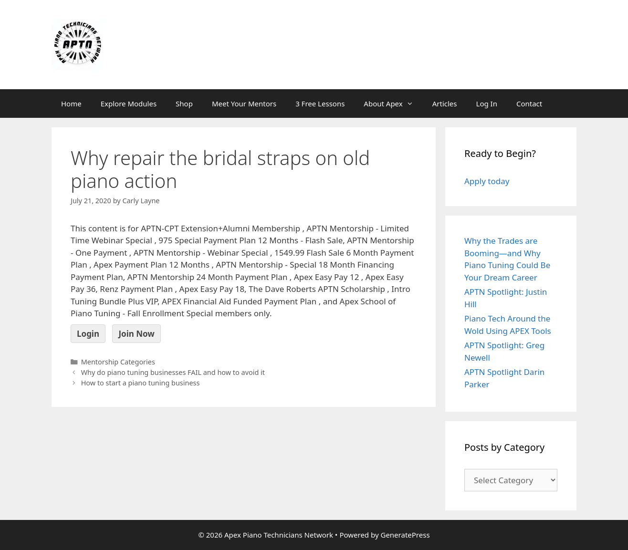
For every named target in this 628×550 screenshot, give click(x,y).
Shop (184, 103)
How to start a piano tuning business (140, 382)
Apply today (486, 181)
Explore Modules (129, 103)
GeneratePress (404, 535)
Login (88, 333)
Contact (529, 103)
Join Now (136, 333)
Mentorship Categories (118, 361)
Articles (444, 103)
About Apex (393, 103)
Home (71, 103)
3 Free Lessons (320, 103)
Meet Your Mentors (244, 103)
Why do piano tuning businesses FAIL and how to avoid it (173, 372)
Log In (486, 103)
